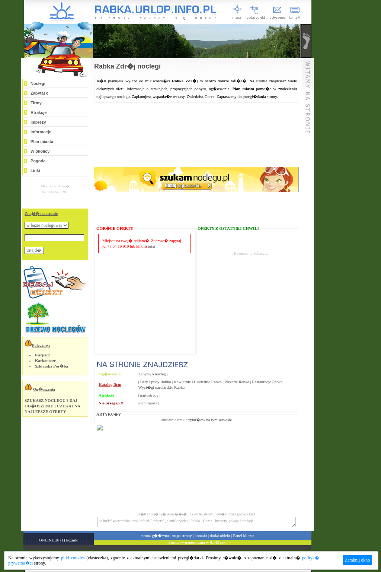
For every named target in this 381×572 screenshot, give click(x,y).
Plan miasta (42, 141)
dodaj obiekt (220, 535)
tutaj (152, 246)
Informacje (41, 132)
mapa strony (182, 535)
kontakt (201, 535)
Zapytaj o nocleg (152, 374)
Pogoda (38, 161)
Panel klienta (243, 535)
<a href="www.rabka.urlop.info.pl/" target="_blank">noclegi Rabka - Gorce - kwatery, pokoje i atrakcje (196, 522)
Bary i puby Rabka (155, 381)
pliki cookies (73, 557)
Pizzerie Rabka (236, 381)
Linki (35, 170)
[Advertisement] (249, 293)
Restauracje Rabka (267, 381)
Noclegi (38, 83)
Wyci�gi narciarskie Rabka (161, 387)
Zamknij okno (357, 560)
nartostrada (149, 395)
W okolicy (40, 151)
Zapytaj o (39, 93)
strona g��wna (155, 535)
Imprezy (38, 122)
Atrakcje (39, 112)
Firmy (36, 103)
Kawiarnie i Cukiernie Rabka (198, 381)
